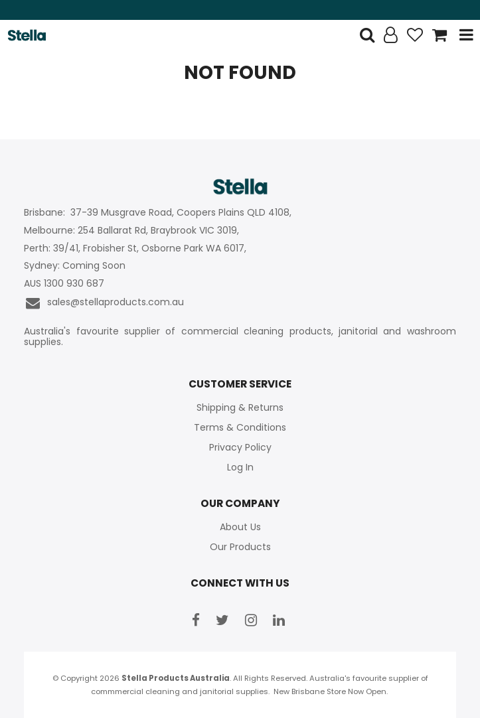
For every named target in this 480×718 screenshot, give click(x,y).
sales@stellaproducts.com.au (104, 303)
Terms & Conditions (240, 427)
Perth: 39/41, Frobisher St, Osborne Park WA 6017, (136, 248)
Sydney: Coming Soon (74, 265)
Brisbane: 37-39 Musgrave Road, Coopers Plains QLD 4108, (159, 212)
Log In (240, 467)
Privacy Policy (240, 447)
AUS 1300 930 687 (64, 283)
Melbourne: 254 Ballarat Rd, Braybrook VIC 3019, (133, 230)
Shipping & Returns (240, 407)
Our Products (240, 546)
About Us (240, 527)
